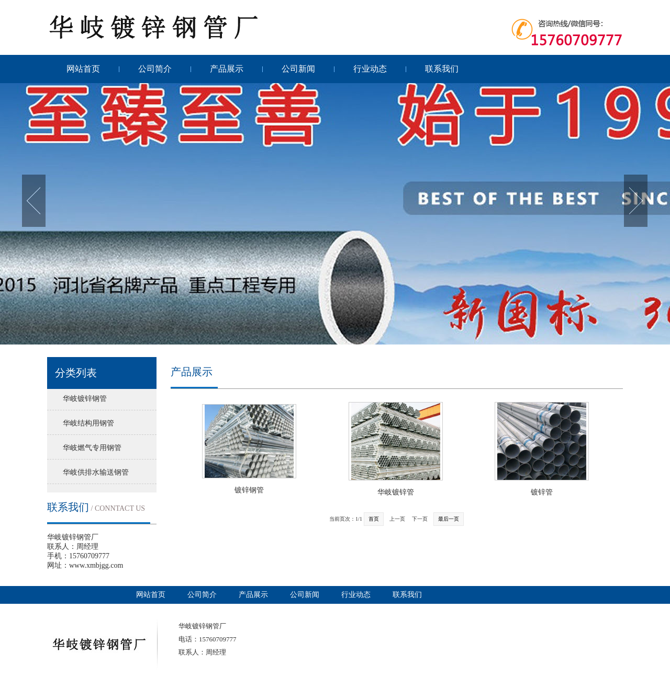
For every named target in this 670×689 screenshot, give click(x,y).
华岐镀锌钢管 (85, 399)
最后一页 (448, 519)
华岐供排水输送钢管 (96, 472)
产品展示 (226, 68)
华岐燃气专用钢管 (92, 448)
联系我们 (442, 68)
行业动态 (370, 68)
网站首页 (83, 68)
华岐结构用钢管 (88, 423)
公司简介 (155, 68)
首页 (373, 519)
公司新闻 (298, 68)
